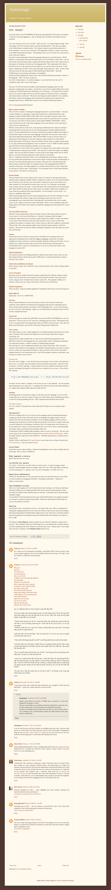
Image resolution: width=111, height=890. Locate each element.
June (81, 47)
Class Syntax (13, 329)
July (81, 44)
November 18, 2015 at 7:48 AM (30, 682)
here (41, 245)
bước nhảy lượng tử (20, 596)
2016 (79, 29)
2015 (79, 32)
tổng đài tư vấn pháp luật (21, 582)
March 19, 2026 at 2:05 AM (31, 787)
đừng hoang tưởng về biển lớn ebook (25, 592)
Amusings (19, 9)
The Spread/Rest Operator (18, 211)
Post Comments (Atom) (24, 869)
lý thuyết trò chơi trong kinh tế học (24, 586)
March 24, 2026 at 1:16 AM (33, 803)
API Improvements (15, 404)
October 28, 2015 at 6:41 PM (29, 565)
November (83, 38)
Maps (11, 293)
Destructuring (14, 175)
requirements (25, 43)
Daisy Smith (18, 744)
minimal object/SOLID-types (53, 433)
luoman (59, 880)
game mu (17, 570)
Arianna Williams (19, 820)
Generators (13, 316)
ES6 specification (34, 440)
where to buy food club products (23, 810)
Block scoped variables (17, 109)
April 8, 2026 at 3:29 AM (33, 820)
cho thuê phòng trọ (19, 574)
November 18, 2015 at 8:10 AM (37, 698)
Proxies (11, 234)
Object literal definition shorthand (21, 264)
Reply (16, 558)
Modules (12, 392)
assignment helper (63, 747)
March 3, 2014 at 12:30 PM (29, 548)
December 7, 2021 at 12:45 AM (31, 725)
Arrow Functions (15, 273)
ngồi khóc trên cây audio (21, 599)
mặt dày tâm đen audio (21, 603)
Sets (17, 293)
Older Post (65, 865)
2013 (79, 35)
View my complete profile (83, 59)
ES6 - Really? (83, 40)
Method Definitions (15, 252)
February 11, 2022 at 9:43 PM (31, 744)
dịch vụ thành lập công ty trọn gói (24, 584)
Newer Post (13, 865)
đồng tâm (17, 568)
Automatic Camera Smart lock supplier (34, 732)
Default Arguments (15, 286)
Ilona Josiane (18, 787)
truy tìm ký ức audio (20, 601)
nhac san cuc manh (19, 576)
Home (39, 865)
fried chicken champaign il (22, 829)
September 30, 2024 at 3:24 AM (32, 760)
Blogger (71, 880)
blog (41, 522)
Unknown (17, 548)
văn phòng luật (18, 580)
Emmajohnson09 (19, 803)
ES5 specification (14, 442)
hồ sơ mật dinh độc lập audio (23, 590)
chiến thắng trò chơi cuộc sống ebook (25, 594)
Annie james (18, 760)
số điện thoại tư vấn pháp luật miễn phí (26, 578)
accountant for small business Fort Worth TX (27, 794)
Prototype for (13, 359)
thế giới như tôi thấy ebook (22, 605)
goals (13, 87)
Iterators (12, 300)
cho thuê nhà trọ (19, 572)
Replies (18, 694)
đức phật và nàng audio (21, 588)
